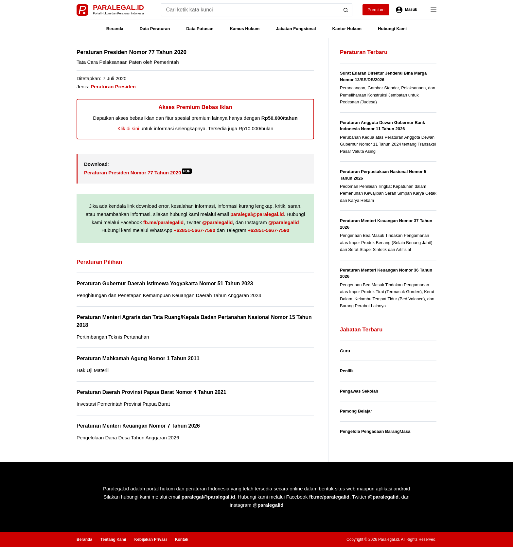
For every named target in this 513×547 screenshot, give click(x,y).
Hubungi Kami (392, 28)
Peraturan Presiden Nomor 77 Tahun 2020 (138, 172)
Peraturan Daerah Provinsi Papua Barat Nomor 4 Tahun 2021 (151, 392)
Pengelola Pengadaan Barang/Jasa (375, 431)
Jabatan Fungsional (296, 28)
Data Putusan (199, 28)
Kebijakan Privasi (150, 539)
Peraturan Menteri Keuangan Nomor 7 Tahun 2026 (138, 426)
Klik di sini (128, 128)
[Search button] (345, 9)
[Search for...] (250, 9)
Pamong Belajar (356, 411)
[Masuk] (406, 10)
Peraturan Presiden (113, 86)
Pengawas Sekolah (359, 391)
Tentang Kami (113, 539)
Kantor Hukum (347, 28)
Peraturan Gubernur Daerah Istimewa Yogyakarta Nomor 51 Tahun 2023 (165, 283)
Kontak (181, 539)
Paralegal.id (118, 7)
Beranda (114, 28)
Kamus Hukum (244, 28)
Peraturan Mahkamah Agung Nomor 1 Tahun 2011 (138, 358)
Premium (375, 9)
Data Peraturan (155, 28)
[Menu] (433, 10)
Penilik (347, 370)
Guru (345, 350)
